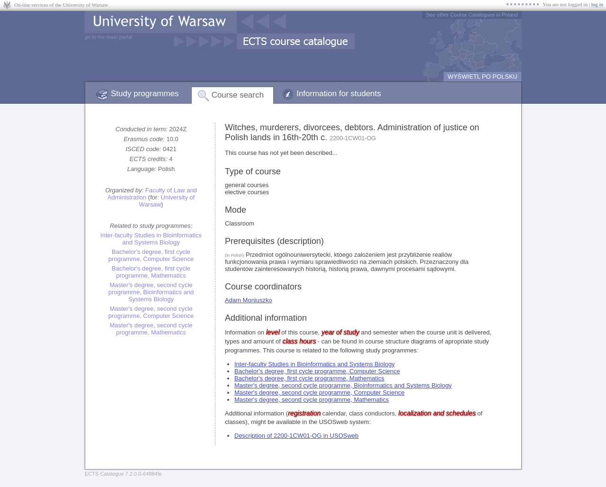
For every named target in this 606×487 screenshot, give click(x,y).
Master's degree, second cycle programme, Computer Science (151, 312)
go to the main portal (108, 37)
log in (597, 4)
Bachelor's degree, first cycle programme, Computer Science (151, 255)
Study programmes (145, 93)
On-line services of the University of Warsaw (61, 5)
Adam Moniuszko (248, 300)
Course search (238, 94)
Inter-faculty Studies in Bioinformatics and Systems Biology (151, 239)
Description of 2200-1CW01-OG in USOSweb (296, 435)
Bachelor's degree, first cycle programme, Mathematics (151, 272)
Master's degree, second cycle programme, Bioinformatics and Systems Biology (151, 292)
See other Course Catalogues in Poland (472, 15)
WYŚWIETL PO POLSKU (482, 76)
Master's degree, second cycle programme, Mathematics (150, 329)
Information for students (338, 93)
